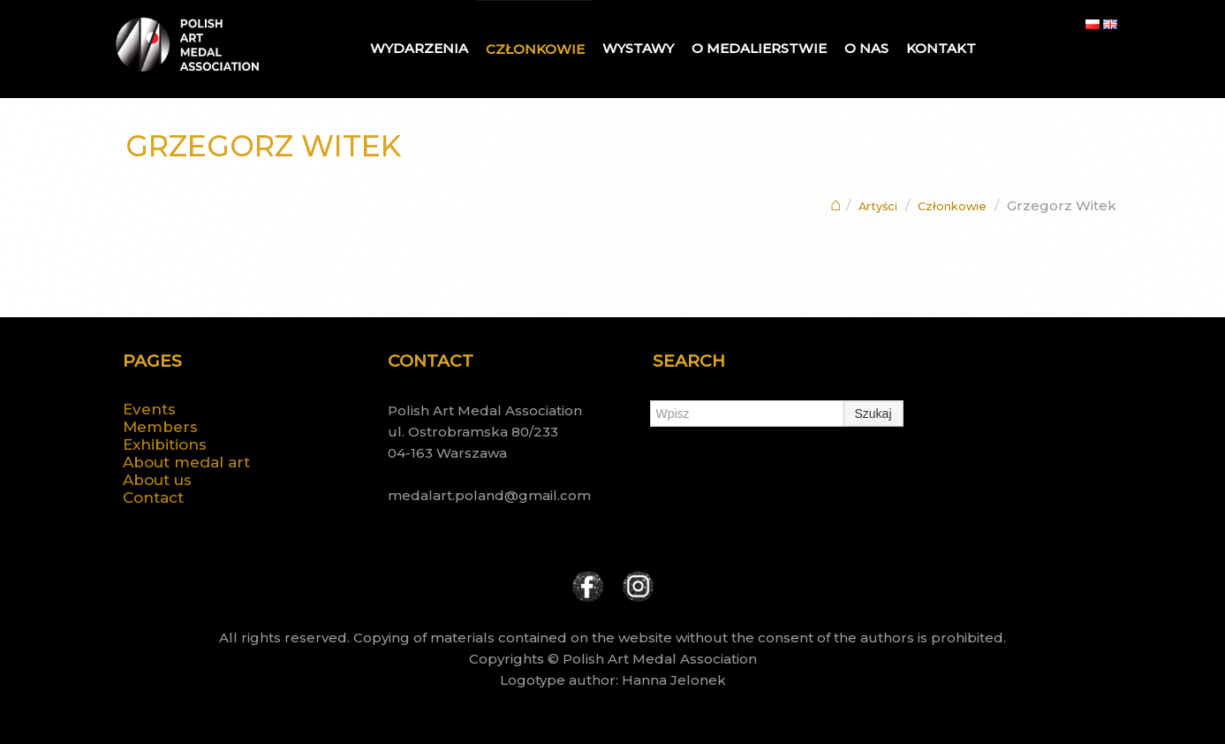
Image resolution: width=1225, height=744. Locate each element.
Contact (153, 497)
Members (160, 427)
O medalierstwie (759, 48)
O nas (866, 48)
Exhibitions (165, 444)
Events (149, 409)
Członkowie (535, 49)
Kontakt (941, 48)
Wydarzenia (419, 48)
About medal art (186, 462)
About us (157, 480)
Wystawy (638, 48)
